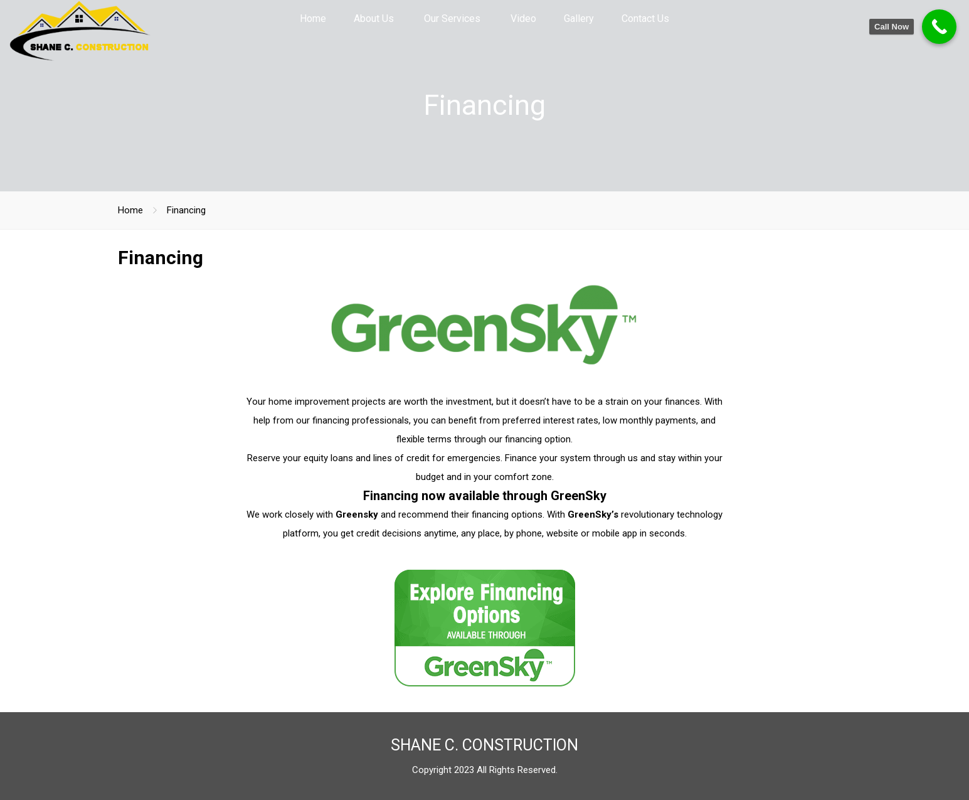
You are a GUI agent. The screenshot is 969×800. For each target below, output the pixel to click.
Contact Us (645, 18)
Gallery (579, 18)
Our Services (452, 18)
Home (313, 18)
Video (523, 18)
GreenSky (578, 495)
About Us (374, 18)
